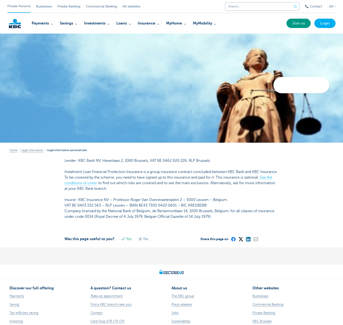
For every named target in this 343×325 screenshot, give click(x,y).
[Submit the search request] (295, 6)
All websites (131, 6)
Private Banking (68, 6)
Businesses (44, 6)
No (143, 239)
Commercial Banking (101, 6)
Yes (127, 239)
